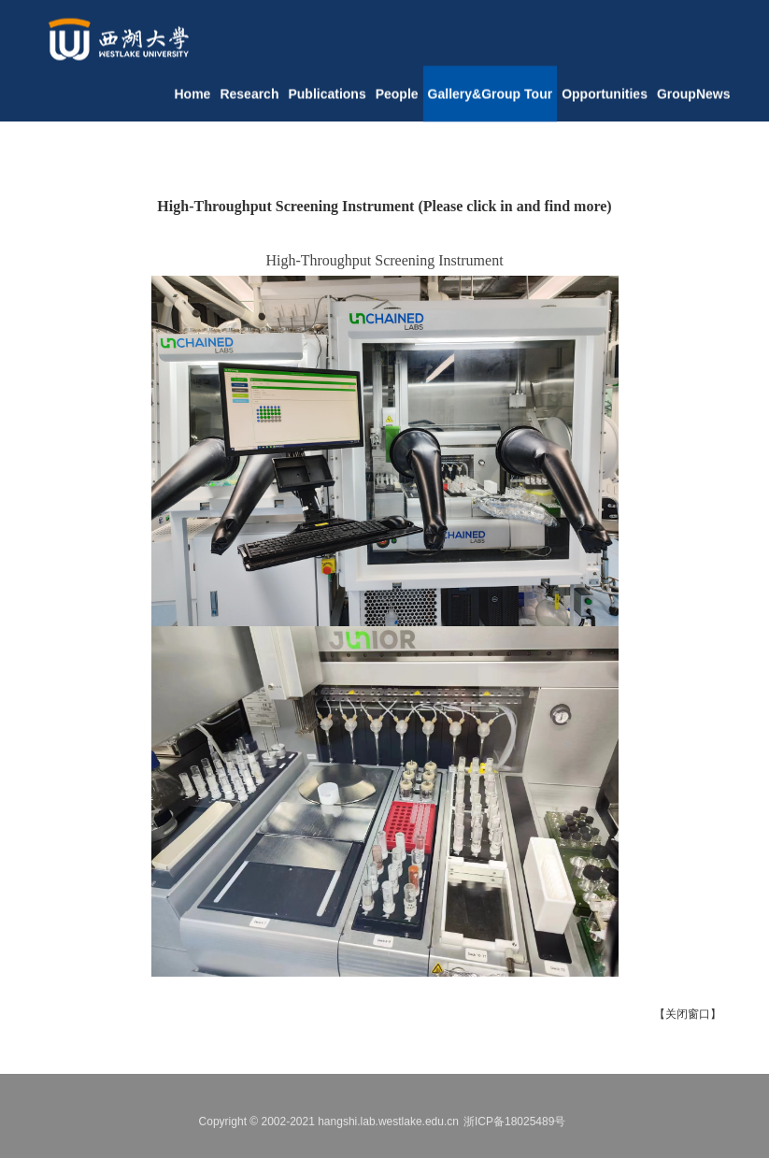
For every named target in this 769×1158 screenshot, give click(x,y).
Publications (326, 100)
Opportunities (605, 100)
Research (249, 100)
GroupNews (694, 100)
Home (193, 100)
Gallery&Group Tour (490, 100)
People (397, 100)
